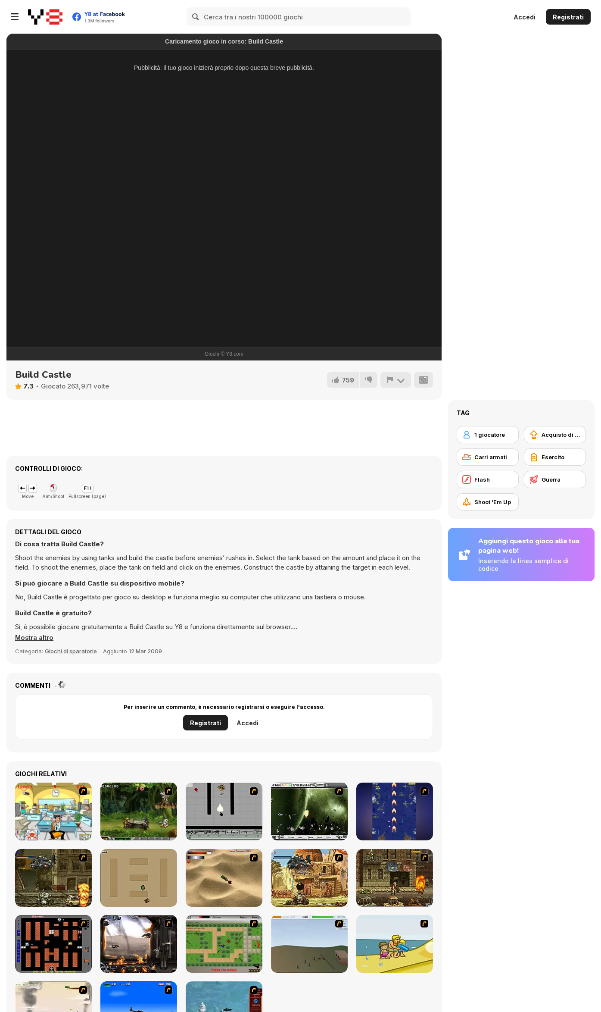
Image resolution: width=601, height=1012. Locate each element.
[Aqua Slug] (394, 944)
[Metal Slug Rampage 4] (138, 811)
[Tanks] (224, 878)
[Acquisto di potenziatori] (555, 434)
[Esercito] (555, 457)
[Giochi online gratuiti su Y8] (45, 17)
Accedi (525, 17)
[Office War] (53, 811)
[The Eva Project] (309, 811)
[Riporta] (395, 380)
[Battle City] (53, 944)
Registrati (568, 17)
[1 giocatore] (488, 434)
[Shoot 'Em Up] (488, 502)
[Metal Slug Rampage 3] (394, 878)
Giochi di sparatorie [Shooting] (71, 651)
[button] (34, 637)
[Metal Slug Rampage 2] (309, 878)
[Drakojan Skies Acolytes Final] (138, 944)
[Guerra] (555, 479)
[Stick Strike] (224, 944)
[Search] (196, 16)
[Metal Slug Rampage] (53, 878)
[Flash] (488, 479)
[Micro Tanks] (138, 878)
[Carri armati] (488, 457)
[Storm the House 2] (309, 944)
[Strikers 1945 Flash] (394, 811)
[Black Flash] (224, 811)
